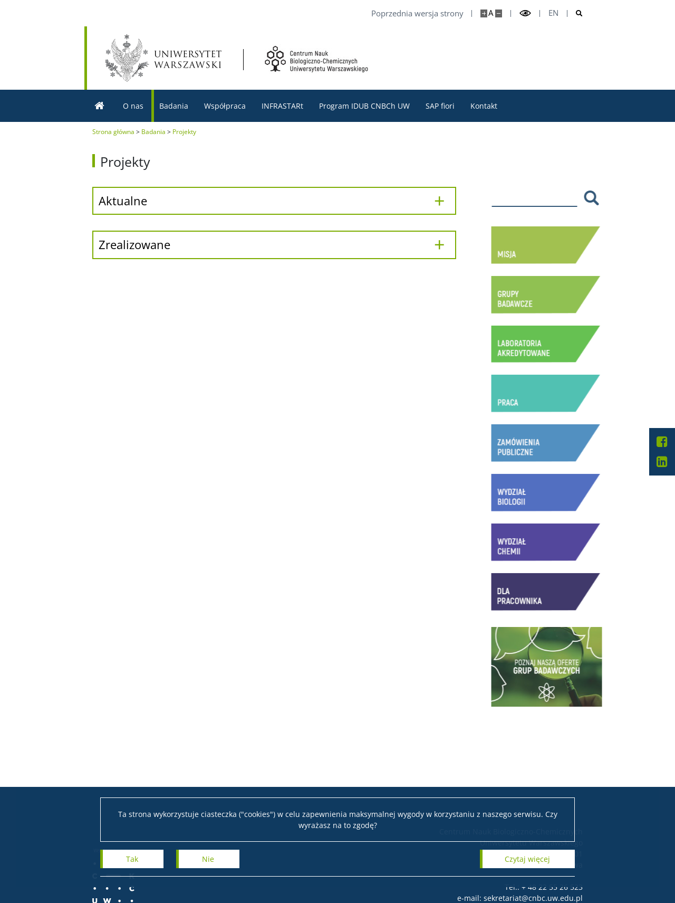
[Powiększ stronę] (483, 13)
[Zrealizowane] (274, 244)
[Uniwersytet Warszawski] (163, 58)
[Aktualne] (274, 200)
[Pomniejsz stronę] (498, 13)
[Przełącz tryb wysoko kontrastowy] (525, 13)
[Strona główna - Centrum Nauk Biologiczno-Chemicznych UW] (317, 59)
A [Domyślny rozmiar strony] (490, 13)
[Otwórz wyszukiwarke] (575, 13)
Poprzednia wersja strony (417, 13)
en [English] (553, 13)
